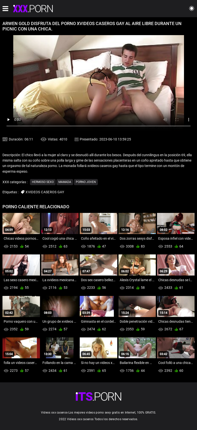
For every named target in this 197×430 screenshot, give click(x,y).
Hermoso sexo (43, 182)
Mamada (64, 182)
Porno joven (86, 182)
